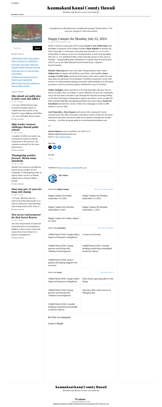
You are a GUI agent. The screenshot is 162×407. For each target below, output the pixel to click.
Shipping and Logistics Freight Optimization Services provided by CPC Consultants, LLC (81, 404)
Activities (102, 19)
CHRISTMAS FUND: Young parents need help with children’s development (60, 248)
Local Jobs (85, 19)
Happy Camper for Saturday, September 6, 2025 (61, 208)
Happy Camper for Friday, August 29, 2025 (63, 219)
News (74, 19)
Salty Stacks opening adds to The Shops (97, 280)
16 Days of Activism (91, 234)
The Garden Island (62, 137)
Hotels (93, 19)
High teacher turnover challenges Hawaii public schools (25, 127)
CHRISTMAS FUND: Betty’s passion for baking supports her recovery (63, 262)
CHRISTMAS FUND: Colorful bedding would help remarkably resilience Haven (97, 248)
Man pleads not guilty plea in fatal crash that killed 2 (26, 97)
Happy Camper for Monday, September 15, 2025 (95, 197)
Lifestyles (74, 167)
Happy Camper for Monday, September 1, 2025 (95, 208)
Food (66, 19)
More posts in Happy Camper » (104, 189)
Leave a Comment (18, 119)
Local (84, 167)
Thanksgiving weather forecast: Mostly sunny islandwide (24, 158)
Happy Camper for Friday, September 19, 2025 (60, 197)
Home (57, 19)
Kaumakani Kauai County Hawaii (81, 8)
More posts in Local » (107, 272)
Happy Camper (64, 167)
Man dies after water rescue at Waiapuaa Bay (96, 291)
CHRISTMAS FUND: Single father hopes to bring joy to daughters (64, 235)
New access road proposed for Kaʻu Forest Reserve (26, 216)
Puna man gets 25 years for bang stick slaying (27, 190)
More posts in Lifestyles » (106, 228)
